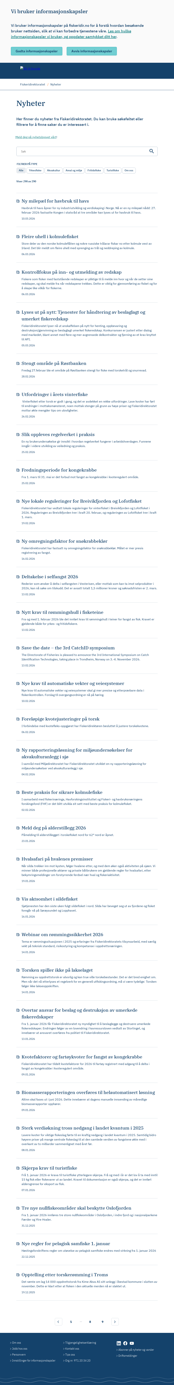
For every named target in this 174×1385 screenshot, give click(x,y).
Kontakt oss (72, 1348)
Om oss (16, 1342)
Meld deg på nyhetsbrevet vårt (35, 137)
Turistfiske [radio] (113, 170)
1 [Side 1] (71, 1322)
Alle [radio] (21, 170)
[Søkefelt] (87, 151)
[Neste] (115, 1321)
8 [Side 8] (90, 1322)
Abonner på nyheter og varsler (136, 1349)
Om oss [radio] (129, 170)
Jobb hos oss (19, 1348)
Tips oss (70, 1354)
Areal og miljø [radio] (74, 170)
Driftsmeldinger (127, 1355)
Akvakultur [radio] (53, 170)
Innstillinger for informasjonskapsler (33, 1360)
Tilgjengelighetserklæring (80, 1342)
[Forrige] (58, 1321)
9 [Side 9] (103, 1322)
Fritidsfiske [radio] (94, 170)
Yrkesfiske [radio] (35, 170)
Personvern (19, 1354)
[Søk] (151, 151)
